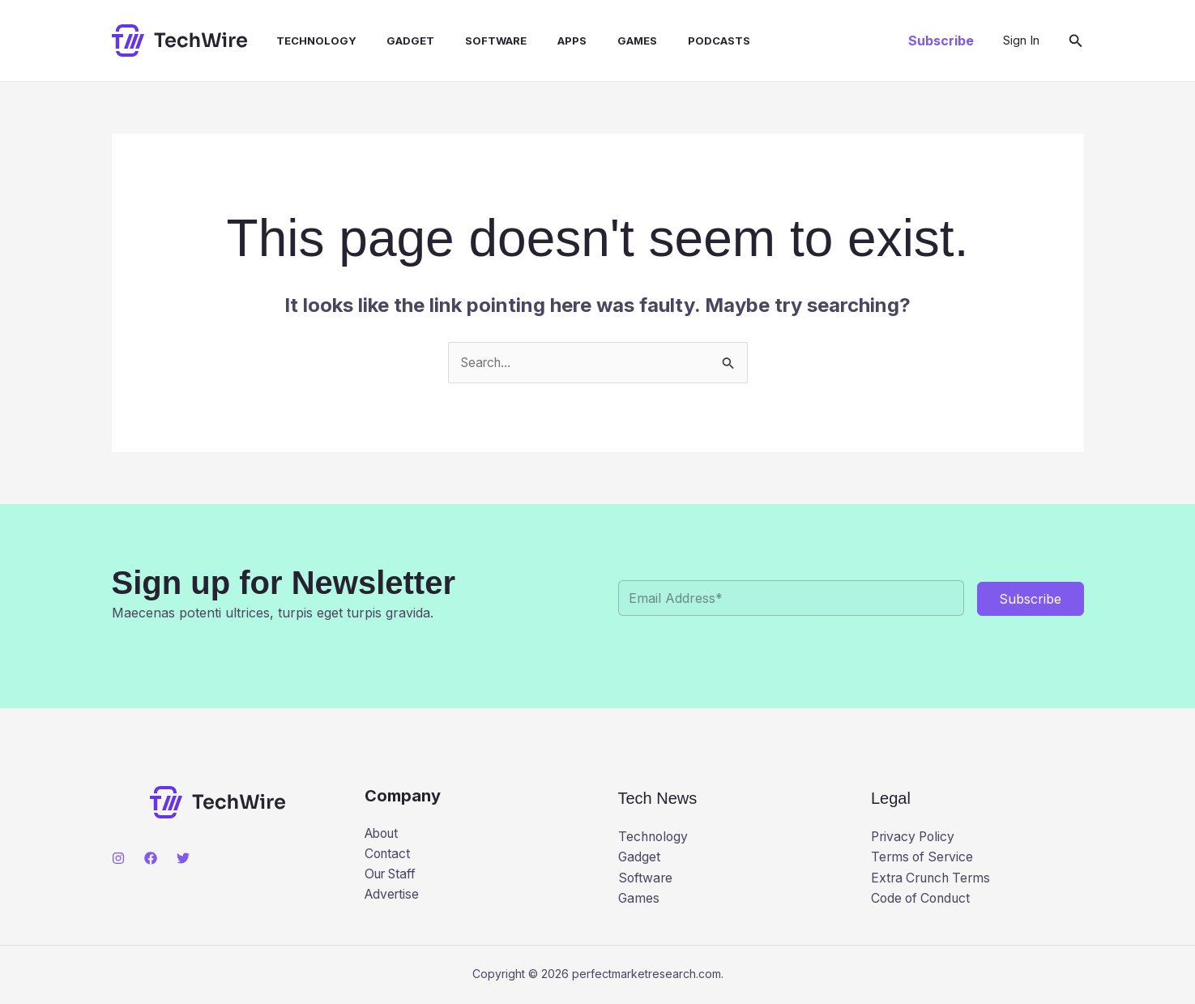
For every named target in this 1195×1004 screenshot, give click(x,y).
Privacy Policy (914, 837)
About (384, 833)
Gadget (394, 40)
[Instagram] (118, 858)
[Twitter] (183, 858)
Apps (546, 40)
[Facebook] (150, 858)
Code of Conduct (923, 899)
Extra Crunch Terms (934, 878)
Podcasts (683, 40)
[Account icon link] (1021, 40)
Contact (388, 854)
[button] (941, 40)
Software (475, 40)
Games (606, 40)
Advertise (393, 895)
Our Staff (393, 874)
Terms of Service (924, 857)
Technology (304, 40)
